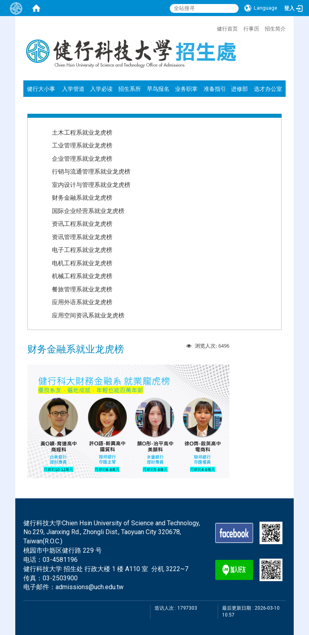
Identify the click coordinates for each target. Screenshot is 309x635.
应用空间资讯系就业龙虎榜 (88, 315)
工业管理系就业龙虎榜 (82, 145)
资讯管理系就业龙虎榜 (82, 237)
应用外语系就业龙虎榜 (82, 302)
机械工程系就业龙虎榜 (82, 276)
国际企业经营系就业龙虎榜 (88, 211)
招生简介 (275, 28)
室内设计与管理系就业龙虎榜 (91, 184)
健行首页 (227, 28)
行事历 (251, 28)
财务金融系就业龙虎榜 (82, 197)
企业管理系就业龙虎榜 (82, 158)
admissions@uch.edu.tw (90, 587)
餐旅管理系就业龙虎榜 (82, 289)
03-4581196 (60, 559)
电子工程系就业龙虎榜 (82, 250)
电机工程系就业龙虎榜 (82, 263)
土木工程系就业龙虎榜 (82, 132)
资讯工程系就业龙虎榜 (82, 223)
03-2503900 (60, 578)
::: (213, 27)
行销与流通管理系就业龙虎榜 (91, 171)
